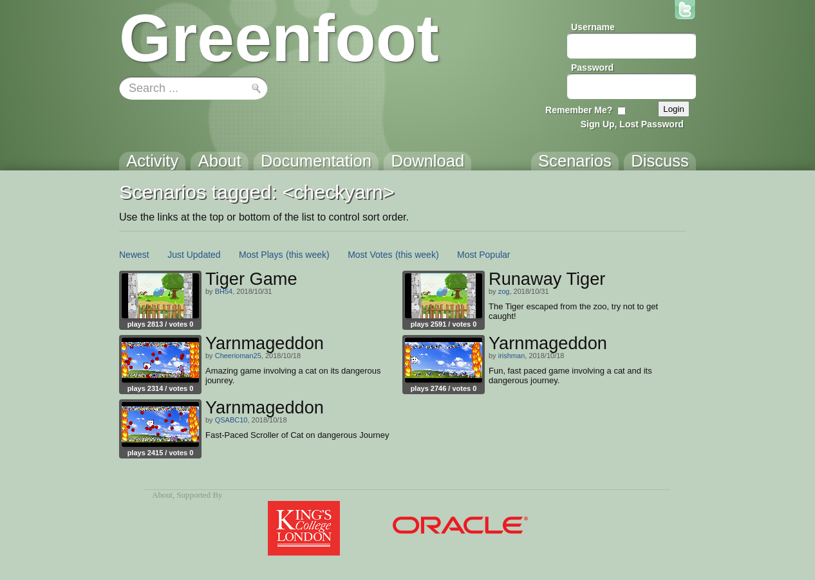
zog (504, 291)
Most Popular (483, 254)
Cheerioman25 (238, 355)
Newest (134, 254)
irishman (511, 355)
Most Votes (370, 254)
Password (592, 67)
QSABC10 (231, 420)
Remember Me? (578, 110)
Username (593, 27)
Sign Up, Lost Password (632, 124)
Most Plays (261, 254)
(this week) (308, 254)
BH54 (224, 291)
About (162, 495)
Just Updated (194, 254)
